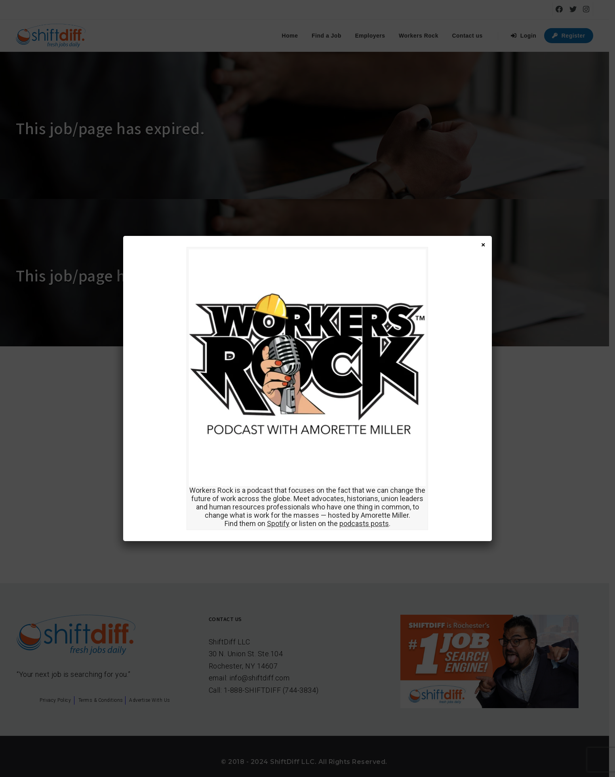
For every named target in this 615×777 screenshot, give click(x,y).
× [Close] (483, 244)
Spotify (278, 523)
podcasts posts (364, 523)
